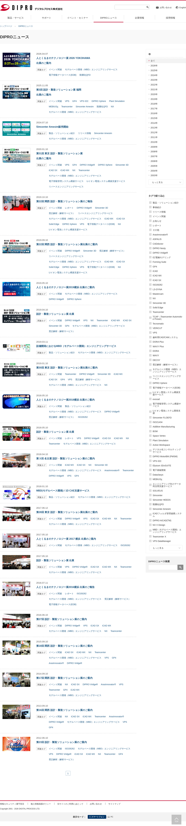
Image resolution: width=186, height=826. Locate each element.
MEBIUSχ (157, 479)
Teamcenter (158, 312)
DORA (156, 351)
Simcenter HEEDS (161, 500)
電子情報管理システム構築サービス (167, 404)
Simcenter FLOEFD (162, 417)
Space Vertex (159, 436)
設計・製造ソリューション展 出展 (55, 314)
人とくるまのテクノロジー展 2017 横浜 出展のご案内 (66, 539)
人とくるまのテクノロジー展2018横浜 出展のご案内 (65, 399)
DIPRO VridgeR (160, 253)
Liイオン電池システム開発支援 (166, 411)
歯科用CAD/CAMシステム (165, 337)
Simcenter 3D (159, 303)
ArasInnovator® (160, 234)
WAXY (156, 355)
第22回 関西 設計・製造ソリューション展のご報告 (64, 201)
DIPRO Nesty (159, 248)
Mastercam (158, 294)
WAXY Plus (158, 346)
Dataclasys (158, 474)
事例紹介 (157, 207)
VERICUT (157, 328)
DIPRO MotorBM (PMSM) (165, 456)
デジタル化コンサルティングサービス (167, 450)
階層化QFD (158, 504)
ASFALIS (157, 239)
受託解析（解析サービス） (166, 364)
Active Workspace (161, 445)
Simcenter (157, 495)
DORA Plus (158, 342)
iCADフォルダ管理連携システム (167, 514)
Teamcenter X (159, 536)
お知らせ (157, 221)
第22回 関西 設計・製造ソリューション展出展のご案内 (66, 244)
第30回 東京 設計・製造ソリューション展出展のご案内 (66, 367)
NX (154, 298)
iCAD (155, 271)
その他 (156, 230)
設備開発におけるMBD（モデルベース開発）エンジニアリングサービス (76, 346)
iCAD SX (157, 280)
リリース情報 (159, 212)
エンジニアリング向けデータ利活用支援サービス (167, 485)
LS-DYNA (157, 289)
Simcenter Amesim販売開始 (52, 126)
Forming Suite (159, 262)
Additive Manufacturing (164, 426)
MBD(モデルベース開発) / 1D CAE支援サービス (62, 490)
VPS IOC (157, 461)
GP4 (155, 266)
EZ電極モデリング (162, 257)
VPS (155, 332)
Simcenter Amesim (162, 509)
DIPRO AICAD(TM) (162, 520)
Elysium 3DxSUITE (162, 465)
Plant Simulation (160, 440)
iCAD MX (157, 275)
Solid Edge (158, 307)
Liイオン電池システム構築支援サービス (166, 393)
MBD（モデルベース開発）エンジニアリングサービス (167, 530)
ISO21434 (157, 422)
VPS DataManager (162, 541)
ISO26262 (157, 285)
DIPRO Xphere (160, 383)
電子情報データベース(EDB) (166, 387)
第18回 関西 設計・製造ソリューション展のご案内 (64, 646)
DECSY (156, 360)
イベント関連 (159, 216)
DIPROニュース (25, 26)
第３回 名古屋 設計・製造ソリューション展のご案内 (65, 458)
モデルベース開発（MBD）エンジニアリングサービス (167, 370)
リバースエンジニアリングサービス (167, 377)
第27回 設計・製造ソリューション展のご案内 (61, 619)
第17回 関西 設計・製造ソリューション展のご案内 (64, 678)
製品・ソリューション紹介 (166, 202)
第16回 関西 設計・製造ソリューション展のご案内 (64, 710)
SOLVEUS (158, 490)
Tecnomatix (158, 323)
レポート (157, 225)
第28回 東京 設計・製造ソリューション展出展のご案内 (66, 512)
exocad (156, 399)
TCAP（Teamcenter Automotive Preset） (167, 317)
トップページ (6, 26)
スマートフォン (97, 817)
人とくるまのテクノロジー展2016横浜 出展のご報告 (65, 587)
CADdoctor (158, 244)
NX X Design (159, 525)
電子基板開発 (159, 470)
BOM (155, 431)
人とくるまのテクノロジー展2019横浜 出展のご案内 (65, 287)
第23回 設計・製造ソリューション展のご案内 (61, 742)
